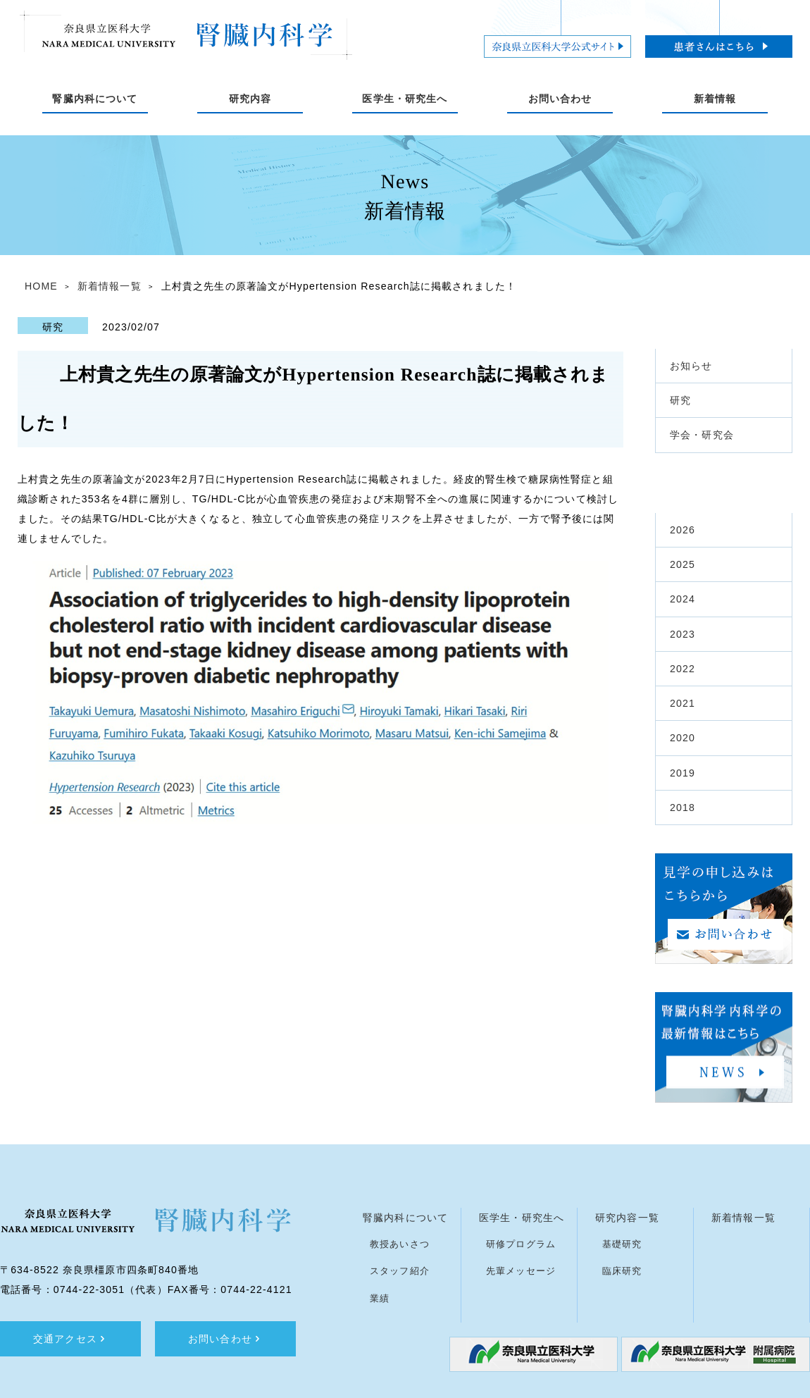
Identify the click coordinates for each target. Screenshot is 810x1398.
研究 (680, 400)
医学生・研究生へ (521, 1217)
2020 (682, 737)
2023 (682, 634)
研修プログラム (521, 1244)
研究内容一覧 (627, 1217)
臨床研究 (622, 1271)
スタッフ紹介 (400, 1271)
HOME (41, 286)
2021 (682, 703)
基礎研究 (622, 1244)
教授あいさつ (400, 1244)
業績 (380, 1298)
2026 (682, 530)
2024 (682, 599)
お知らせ (691, 365)
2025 (682, 564)
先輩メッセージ (521, 1271)
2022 (682, 668)
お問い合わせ (225, 1338)
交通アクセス (70, 1338)
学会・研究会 (702, 434)
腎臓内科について (405, 1217)
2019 (682, 773)
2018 (682, 807)
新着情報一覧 (109, 286)
